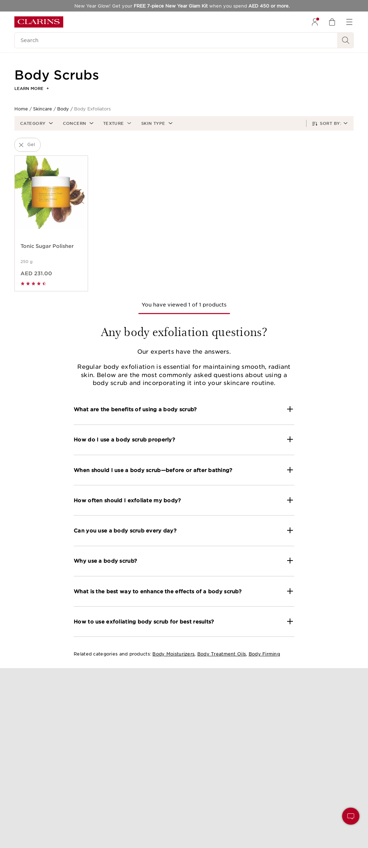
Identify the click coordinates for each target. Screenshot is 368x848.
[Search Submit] (346, 40)
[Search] (176, 40)
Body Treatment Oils (221, 654)
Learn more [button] (31, 88)
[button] (35, 123)
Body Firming (264, 654)
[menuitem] (314, 22)
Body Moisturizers (173, 654)
